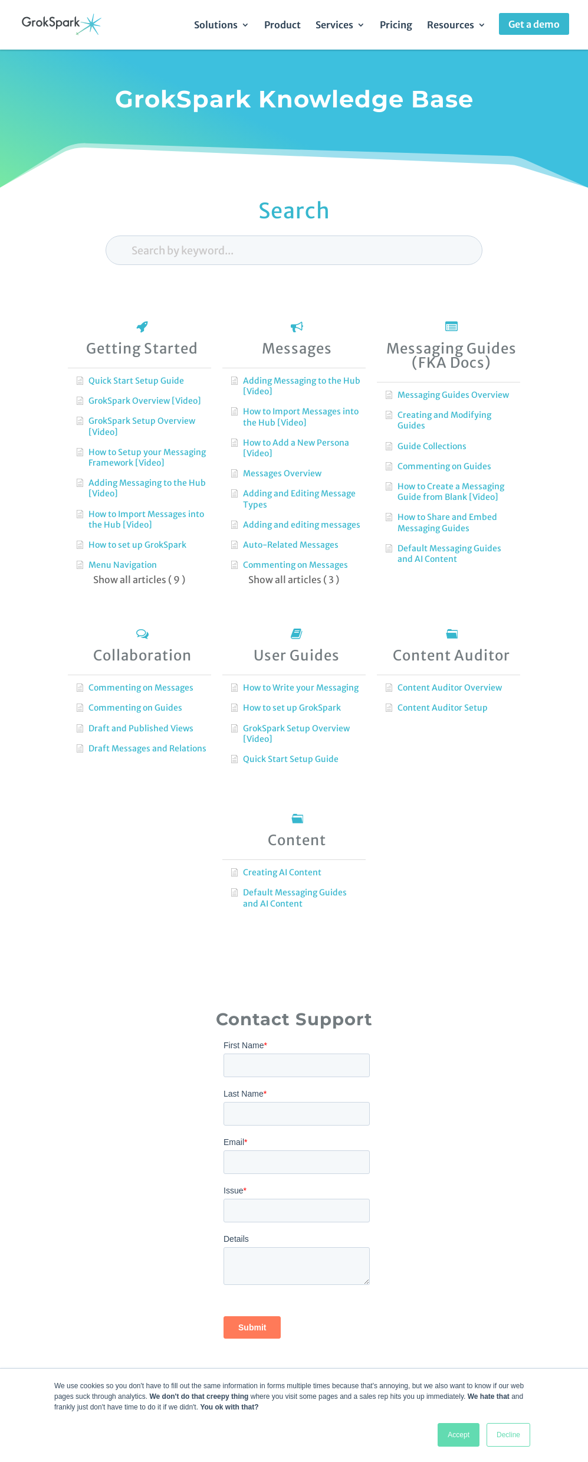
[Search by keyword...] (294, 250)
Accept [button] (458, 1435)
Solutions (216, 26)
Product (282, 26)
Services (334, 26)
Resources (450, 26)
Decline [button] (508, 1435)
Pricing (396, 26)
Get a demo (534, 24)
